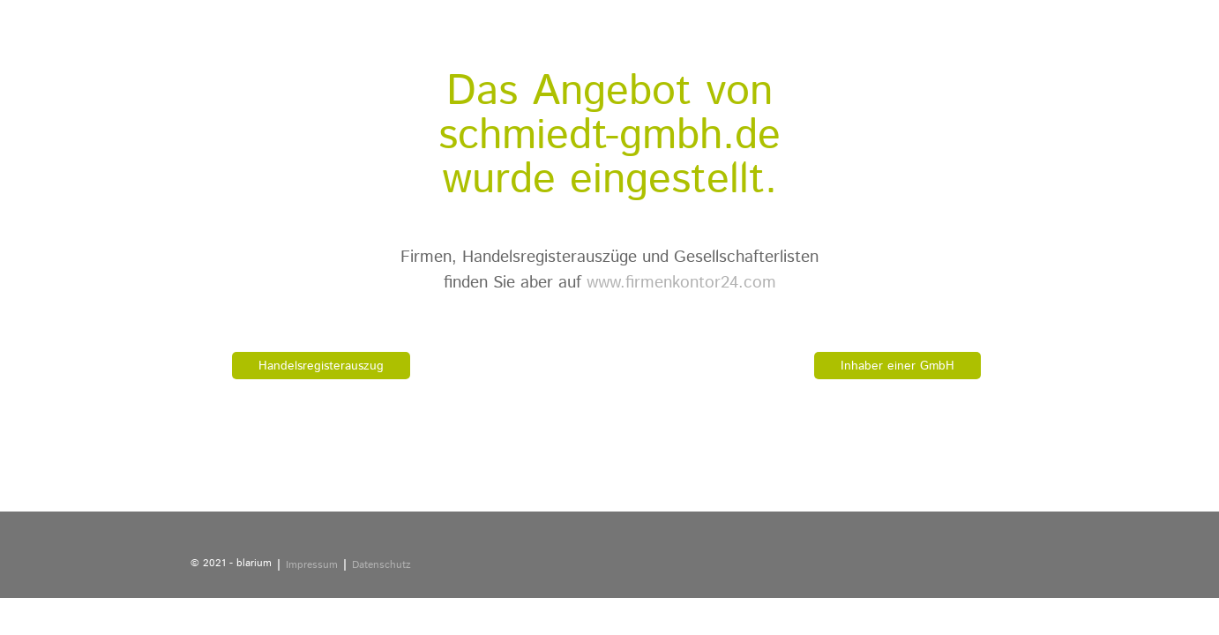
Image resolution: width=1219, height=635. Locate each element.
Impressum (312, 565)
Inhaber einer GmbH (897, 366)
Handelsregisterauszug (321, 366)
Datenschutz (381, 565)
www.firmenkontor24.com (681, 283)
